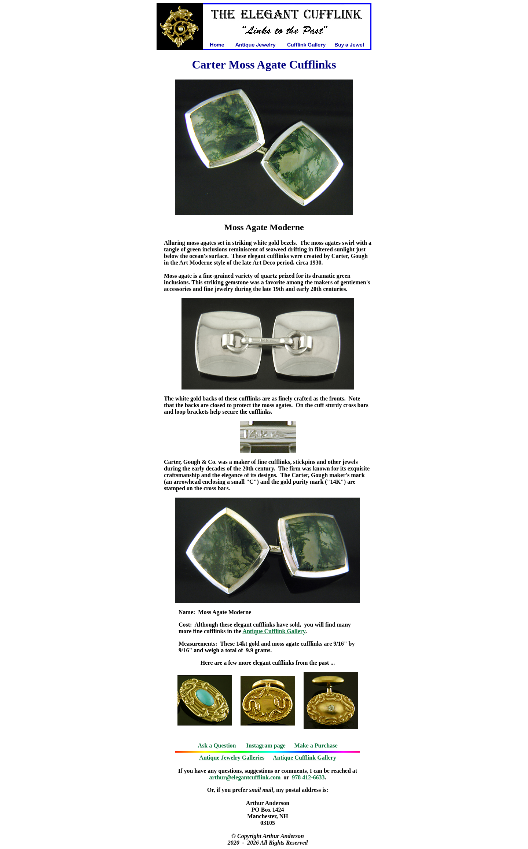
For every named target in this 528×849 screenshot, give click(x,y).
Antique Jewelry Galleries (231, 757)
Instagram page (266, 745)
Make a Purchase (316, 745)
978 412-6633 (308, 777)
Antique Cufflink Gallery (273, 631)
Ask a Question (217, 745)
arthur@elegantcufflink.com (245, 777)
